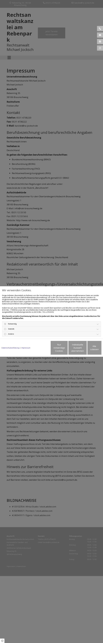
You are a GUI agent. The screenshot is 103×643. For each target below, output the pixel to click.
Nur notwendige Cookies (40, 349)
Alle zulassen (89, 348)
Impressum (25, 341)
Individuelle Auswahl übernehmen (64, 348)
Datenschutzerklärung (10, 341)
